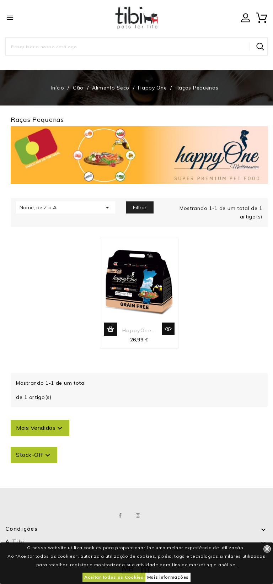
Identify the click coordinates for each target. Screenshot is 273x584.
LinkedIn (156, 515)
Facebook (120, 515)
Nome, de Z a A (66, 207)
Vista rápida (168, 329)
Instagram (138, 515)
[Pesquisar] (136, 46)
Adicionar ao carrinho (110, 329)
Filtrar (139, 207)
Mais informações (168, 577)
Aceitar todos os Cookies (114, 577)
